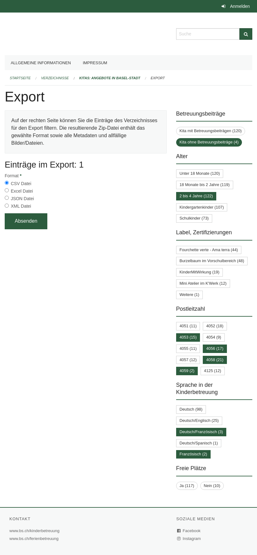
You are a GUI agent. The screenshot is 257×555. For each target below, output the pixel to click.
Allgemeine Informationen (41, 62)
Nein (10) (212, 485)
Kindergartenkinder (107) (202, 207)
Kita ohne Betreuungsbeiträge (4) (209, 142)
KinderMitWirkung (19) (199, 272)
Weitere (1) (189, 294)
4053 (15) (188, 337)
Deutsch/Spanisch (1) (199, 443)
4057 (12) (188, 359)
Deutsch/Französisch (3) (201, 431)
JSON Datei (22, 198)
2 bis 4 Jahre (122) (196, 196)
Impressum (95, 62)
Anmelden (240, 6)
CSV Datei (21, 183)
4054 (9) (213, 337)
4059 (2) (187, 370)
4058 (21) (214, 359)
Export (158, 78)
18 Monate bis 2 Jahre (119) (205, 184)
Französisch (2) (193, 454)
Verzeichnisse (55, 78)
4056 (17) (214, 348)
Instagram (189, 538)
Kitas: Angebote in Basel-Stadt (109, 78)
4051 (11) (188, 326)
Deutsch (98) (191, 409)
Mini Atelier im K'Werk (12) (203, 283)
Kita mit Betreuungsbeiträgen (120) (211, 130)
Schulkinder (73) (194, 218)
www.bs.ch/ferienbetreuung (34, 538)
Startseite (20, 78)
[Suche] (245, 34)
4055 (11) (188, 348)
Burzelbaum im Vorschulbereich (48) (212, 260)
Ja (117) (187, 485)
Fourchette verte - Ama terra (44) (209, 249)
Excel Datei (22, 191)
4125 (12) (212, 370)
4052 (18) (214, 326)
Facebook (189, 530)
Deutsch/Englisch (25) (199, 420)
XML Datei (21, 206)
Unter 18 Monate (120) (200, 173)
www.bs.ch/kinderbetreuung (35, 530)
